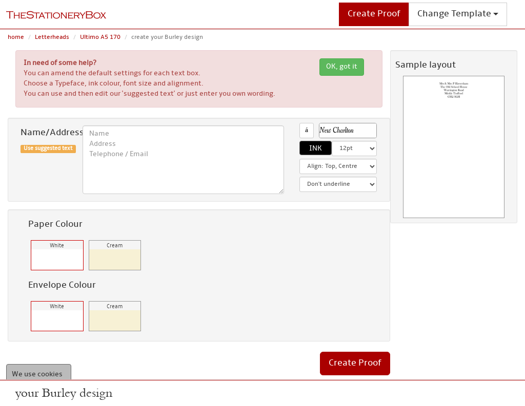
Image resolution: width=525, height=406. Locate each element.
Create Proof (374, 14)
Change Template (457, 14)
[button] (348, 130)
